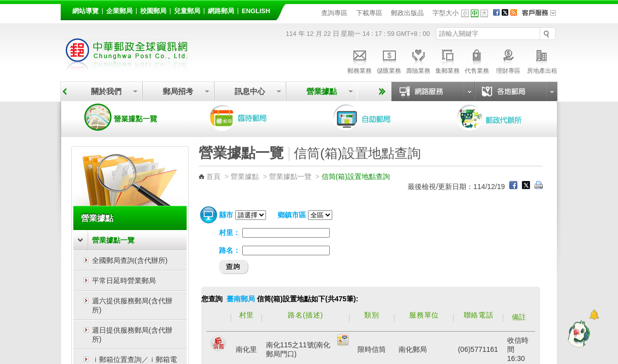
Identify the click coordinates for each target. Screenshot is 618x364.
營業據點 (321, 91)
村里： (229, 233)
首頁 (213, 176)
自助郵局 (376, 117)
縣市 (226, 215)
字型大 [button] (484, 13)
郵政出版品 (407, 13)
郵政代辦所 (500, 117)
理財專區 (508, 60)
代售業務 (477, 60)
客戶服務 (542, 16)
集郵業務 (447, 60)
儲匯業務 (389, 60)
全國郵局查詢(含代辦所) (129, 260)
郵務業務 (359, 60)
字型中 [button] (474, 13)
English (256, 11)
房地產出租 (542, 60)
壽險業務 (418, 60)
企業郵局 (119, 11)
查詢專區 (334, 13)
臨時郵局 (252, 117)
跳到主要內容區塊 (5, 5)
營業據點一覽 (128, 117)
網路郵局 (221, 11)
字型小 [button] (465, 13)
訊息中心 (250, 91)
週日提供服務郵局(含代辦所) (132, 334)
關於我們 (106, 91)
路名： (229, 250)
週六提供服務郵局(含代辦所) (132, 305)
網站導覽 (85, 11)
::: (66, 9)
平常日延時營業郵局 (124, 281)
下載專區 (369, 13)
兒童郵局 (187, 11)
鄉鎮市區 (292, 215)
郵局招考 (178, 91)
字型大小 (445, 13)
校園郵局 (153, 11)
